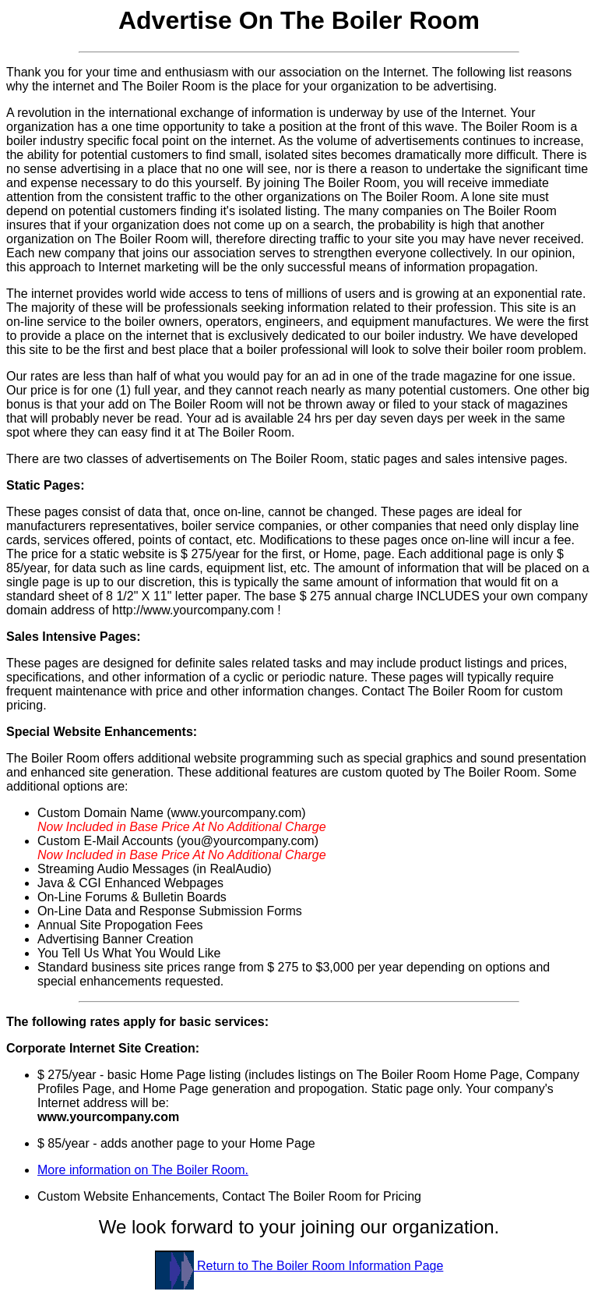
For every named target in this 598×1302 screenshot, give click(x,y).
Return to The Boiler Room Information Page (299, 1265)
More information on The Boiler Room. (142, 1169)
